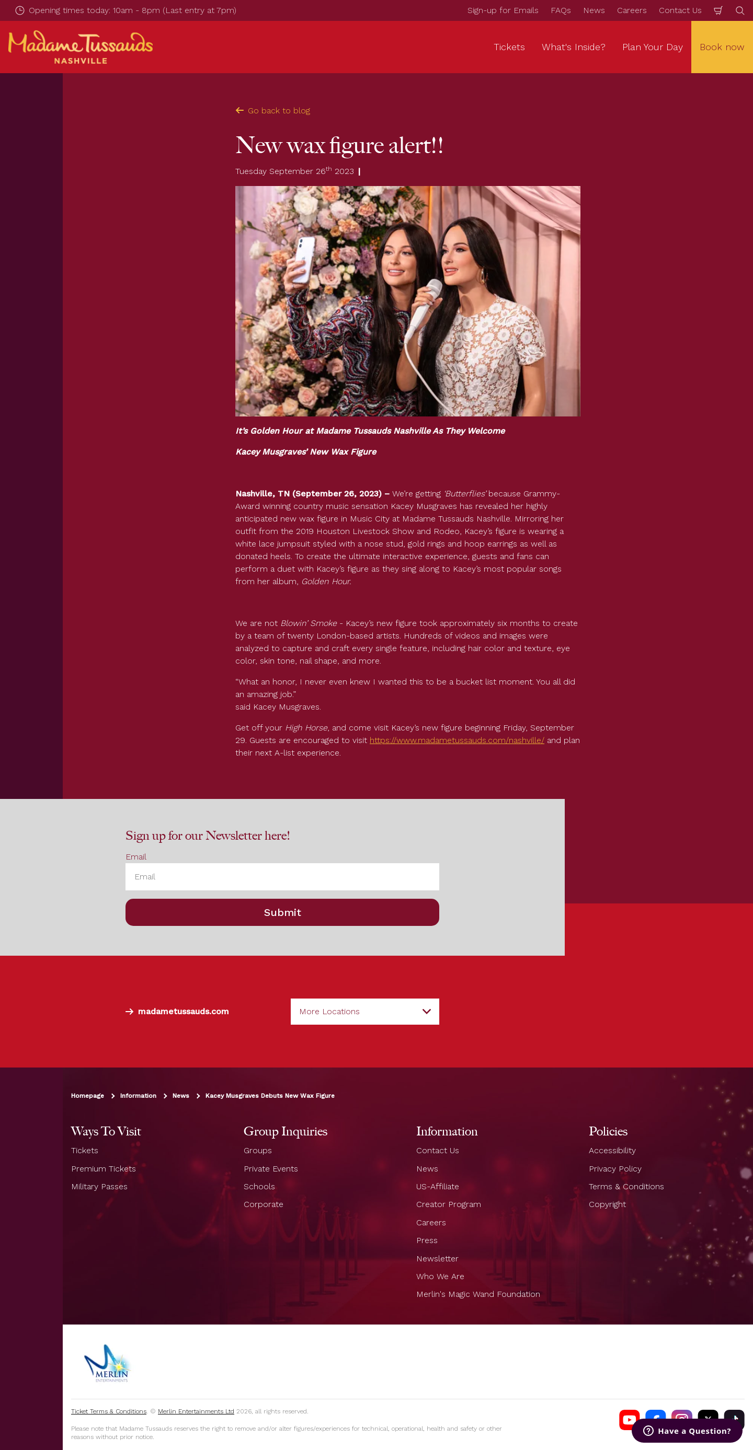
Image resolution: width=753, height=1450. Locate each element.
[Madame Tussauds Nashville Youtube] (629, 1420)
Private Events (271, 1169)
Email (136, 857)
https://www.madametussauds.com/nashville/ (457, 740)
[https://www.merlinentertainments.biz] (108, 1362)
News (594, 10)
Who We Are (440, 1276)
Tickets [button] (509, 46)
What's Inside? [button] (574, 46)
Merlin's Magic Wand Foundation (478, 1294)
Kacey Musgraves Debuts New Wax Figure (270, 1095)
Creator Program (448, 1204)
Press (427, 1240)
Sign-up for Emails (503, 10)
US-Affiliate (437, 1186)
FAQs (561, 10)
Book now (722, 46)
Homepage (87, 1095)
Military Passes (99, 1186)
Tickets (84, 1150)
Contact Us (680, 10)
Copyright (607, 1204)
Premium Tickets (103, 1169)
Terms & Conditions (626, 1186)
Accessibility (612, 1150)
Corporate (263, 1204)
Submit (282, 912)
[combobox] (365, 1012)
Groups (258, 1150)
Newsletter (437, 1258)
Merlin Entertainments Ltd (196, 1411)
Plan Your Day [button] (652, 46)
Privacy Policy (615, 1169)
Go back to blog (272, 110)
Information (138, 1095)
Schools (259, 1186)
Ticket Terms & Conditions (108, 1411)
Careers (632, 10)
